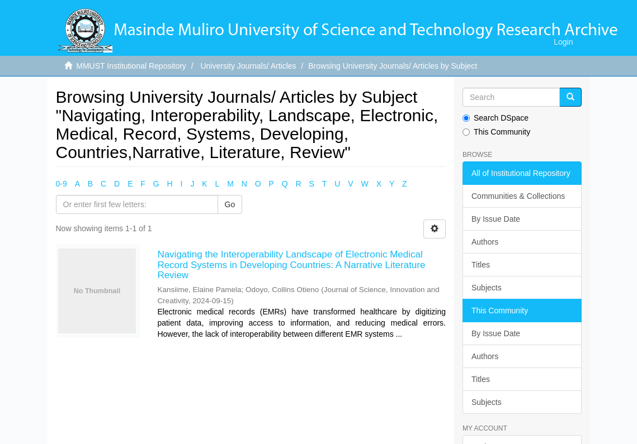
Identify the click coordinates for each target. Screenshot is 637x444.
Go (230, 204)
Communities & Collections (518, 196)
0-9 (61, 183)
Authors (484, 241)
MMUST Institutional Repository (131, 65)
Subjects (486, 287)
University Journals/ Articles (248, 65)
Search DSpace (496, 117)
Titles (480, 264)
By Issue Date (495, 218)
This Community (496, 131)
